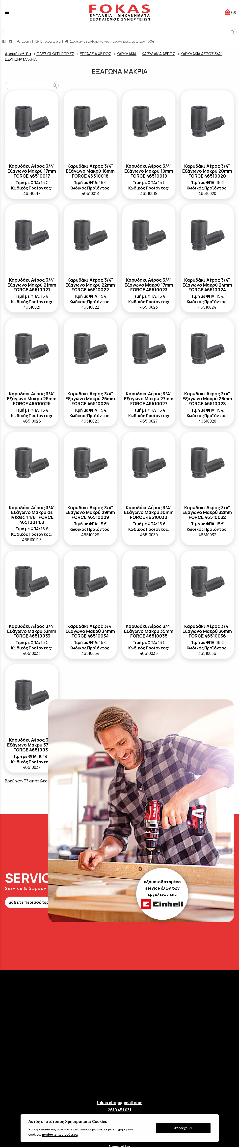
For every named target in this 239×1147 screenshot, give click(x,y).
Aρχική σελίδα (18, 53)
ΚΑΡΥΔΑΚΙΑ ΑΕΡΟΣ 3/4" (201, 53)
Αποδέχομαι (183, 1128)
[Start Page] (119, 12)
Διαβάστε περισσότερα (60, 1134)
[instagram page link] (11, 41)
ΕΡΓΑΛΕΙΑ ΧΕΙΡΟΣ (95, 53)
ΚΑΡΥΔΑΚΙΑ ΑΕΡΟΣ (158, 53)
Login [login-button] (24, 41)
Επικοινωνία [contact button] (48, 41)
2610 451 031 (119, 1110)
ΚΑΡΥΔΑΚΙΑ (126, 53)
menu (7, 12)
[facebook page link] (4, 41)
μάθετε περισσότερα (30, 902)
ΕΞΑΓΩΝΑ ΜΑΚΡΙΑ (21, 59)
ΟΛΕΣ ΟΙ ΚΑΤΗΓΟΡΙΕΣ (55, 53)
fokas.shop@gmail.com (119, 1102)
